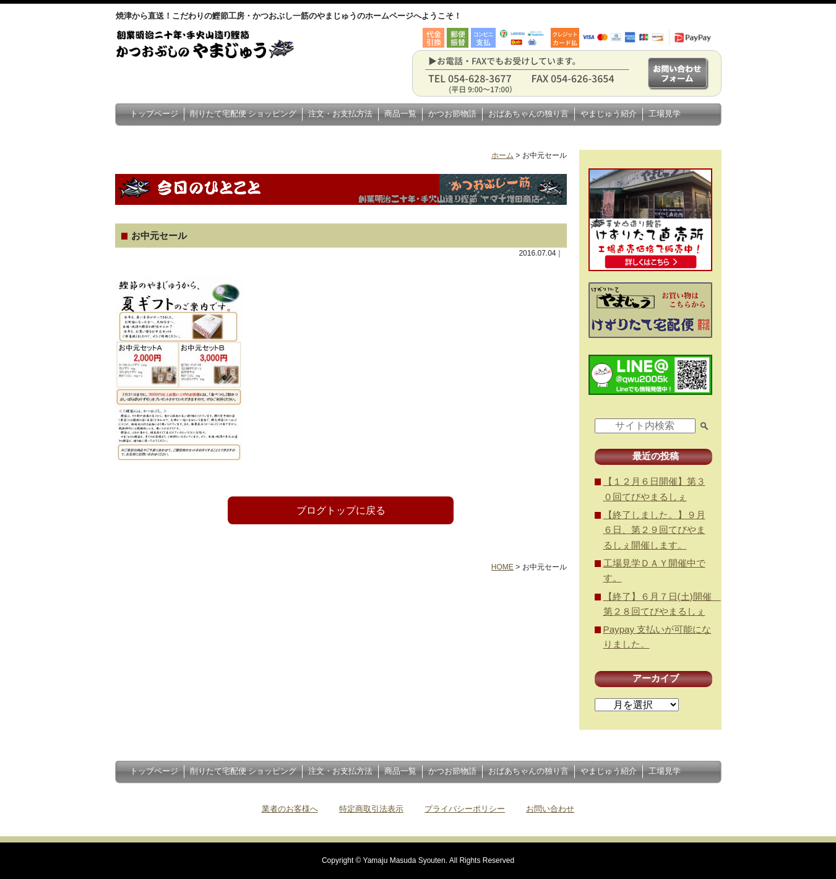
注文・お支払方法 (340, 113)
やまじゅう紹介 (608, 113)
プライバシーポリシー (464, 808)
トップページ (154, 113)
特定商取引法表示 (371, 808)
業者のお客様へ (290, 808)
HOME (502, 567)
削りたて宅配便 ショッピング (243, 113)
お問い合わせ (550, 808)
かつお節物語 (452, 113)
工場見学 (665, 113)
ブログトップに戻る (341, 510)
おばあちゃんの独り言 (528, 113)
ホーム (502, 155)
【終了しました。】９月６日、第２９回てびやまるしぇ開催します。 (654, 529)
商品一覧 (400, 113)
